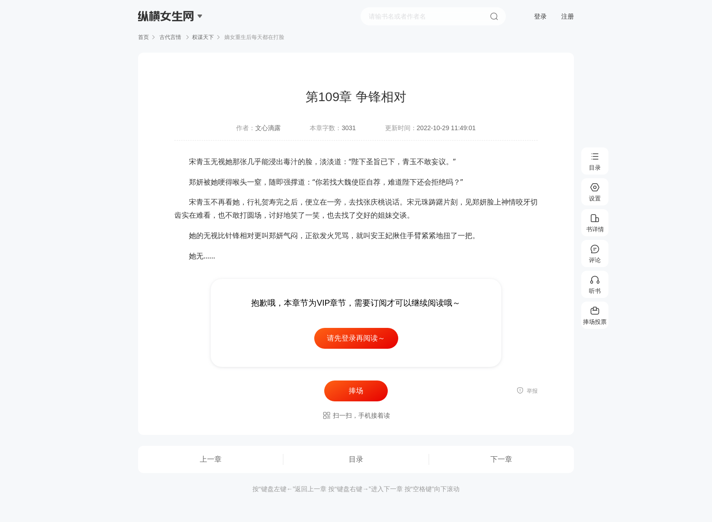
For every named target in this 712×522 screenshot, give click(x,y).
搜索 (494, 16)
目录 (356, 459)
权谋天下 (203, 37)
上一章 (211, 459)
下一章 (501, 459)
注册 (567, 16)
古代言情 (170, 37)
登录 (540, 16)
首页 (143, 37)
